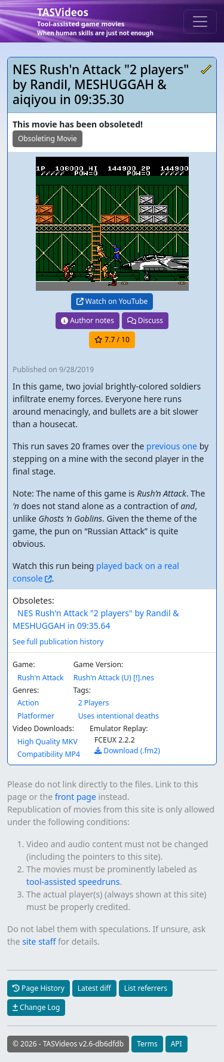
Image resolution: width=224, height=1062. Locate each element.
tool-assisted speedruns (72, 881)
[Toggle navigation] (200, 22)
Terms (147, 1044)
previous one (171, 446)
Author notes (87, 320)
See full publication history (58, 642)
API (176, 1044)
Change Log (36, 1007)
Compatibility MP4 (48, 754)
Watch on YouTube (112, 301)
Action (28, 703)
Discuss (145, 320)
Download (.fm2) (127, 750)
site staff (39, 941)
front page (75, 796)
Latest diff (94, 988)
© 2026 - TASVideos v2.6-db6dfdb (68, 1044)
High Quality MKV (47, 742)
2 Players (93, 703)
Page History (39, 988)
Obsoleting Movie (47, 138)
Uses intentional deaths (118, 716)
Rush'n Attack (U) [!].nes (113, 678)
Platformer (35, 716)
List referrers (145, 988)
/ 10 (112, 339)
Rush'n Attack (40, 678)
